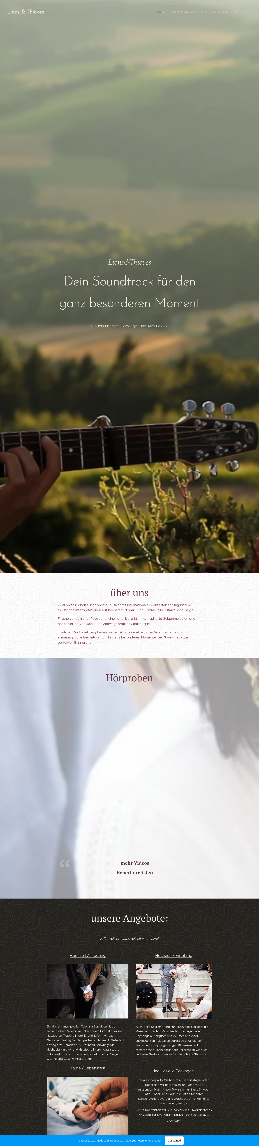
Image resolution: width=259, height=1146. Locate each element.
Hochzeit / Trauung (88, 955)
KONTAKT (174, 1121)
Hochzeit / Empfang (174, 955)
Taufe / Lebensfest (87, 1068)
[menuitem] (161, 11)
